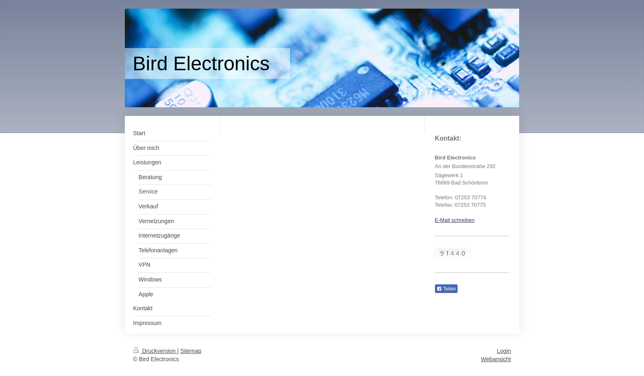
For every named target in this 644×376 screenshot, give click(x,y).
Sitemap (190, 351)
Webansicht (496, 359)
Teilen (446, 289)
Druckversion (155, 351)
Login (504, 351)
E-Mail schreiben (455, 220)
